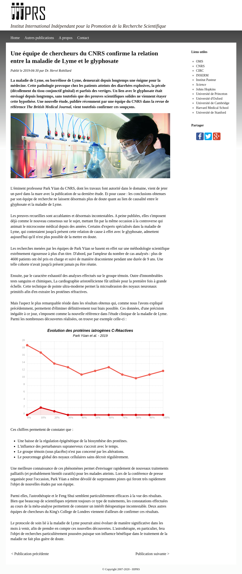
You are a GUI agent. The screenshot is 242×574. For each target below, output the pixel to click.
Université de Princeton (211, 94)
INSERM (202, 75)
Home (15, 38)
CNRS (200, 66)
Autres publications (39, 38)
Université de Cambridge (212, 103)
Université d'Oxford (209, 98)
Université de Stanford (211, 112)
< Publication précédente (30, 554)
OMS (199, 61)
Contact (83, 38)
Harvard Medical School (212, 108)
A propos (65, 38)
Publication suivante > (152, 554)
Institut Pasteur (206, 80)
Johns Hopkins (206, 89)
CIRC (200, 70)
